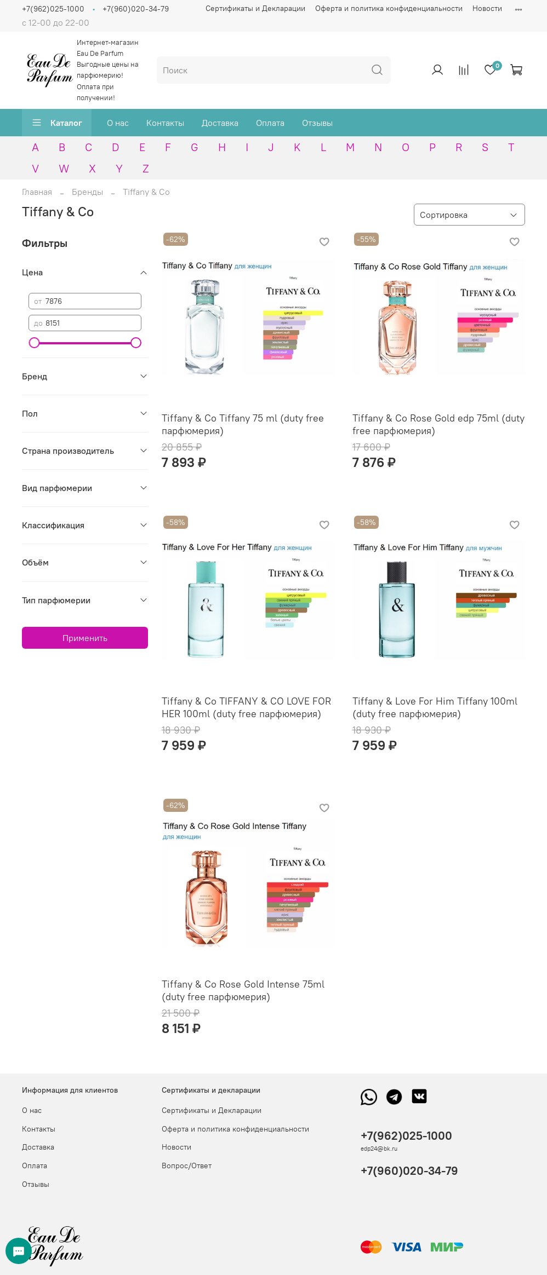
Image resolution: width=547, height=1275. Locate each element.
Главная (37, 191)
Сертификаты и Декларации (255, 8)
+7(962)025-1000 (53, 9)
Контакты (165, 122)
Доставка (220, 122)
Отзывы (317, 122)
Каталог (56, 122)
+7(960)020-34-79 (135, 9)
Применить (84, 637)
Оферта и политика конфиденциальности (389, 8)
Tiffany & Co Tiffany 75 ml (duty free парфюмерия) (243, 424)
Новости (487, 8)
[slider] (34, 342)
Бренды (87, 191)
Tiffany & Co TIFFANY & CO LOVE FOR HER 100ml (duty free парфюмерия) (246, 707)
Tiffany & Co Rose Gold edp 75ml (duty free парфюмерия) (438, 424)
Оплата (270, 122)
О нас (118, 122)
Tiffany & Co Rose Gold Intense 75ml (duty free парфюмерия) (243, 990)
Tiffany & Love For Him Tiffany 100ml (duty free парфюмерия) (434, 707)
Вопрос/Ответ (187, 1165)
